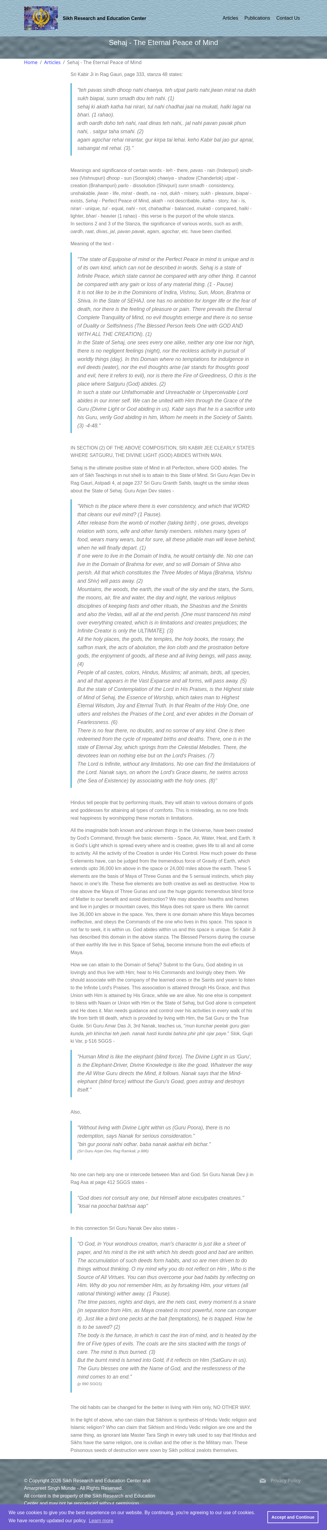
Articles (230, 18)
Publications (257, 18)
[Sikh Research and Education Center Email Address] (263, 1482)
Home (31, 62)
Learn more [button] (101, 1520)
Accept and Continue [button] (293, 1517)
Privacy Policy (286, 1480)
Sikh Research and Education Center (104, 18)
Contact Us (288, 18)
